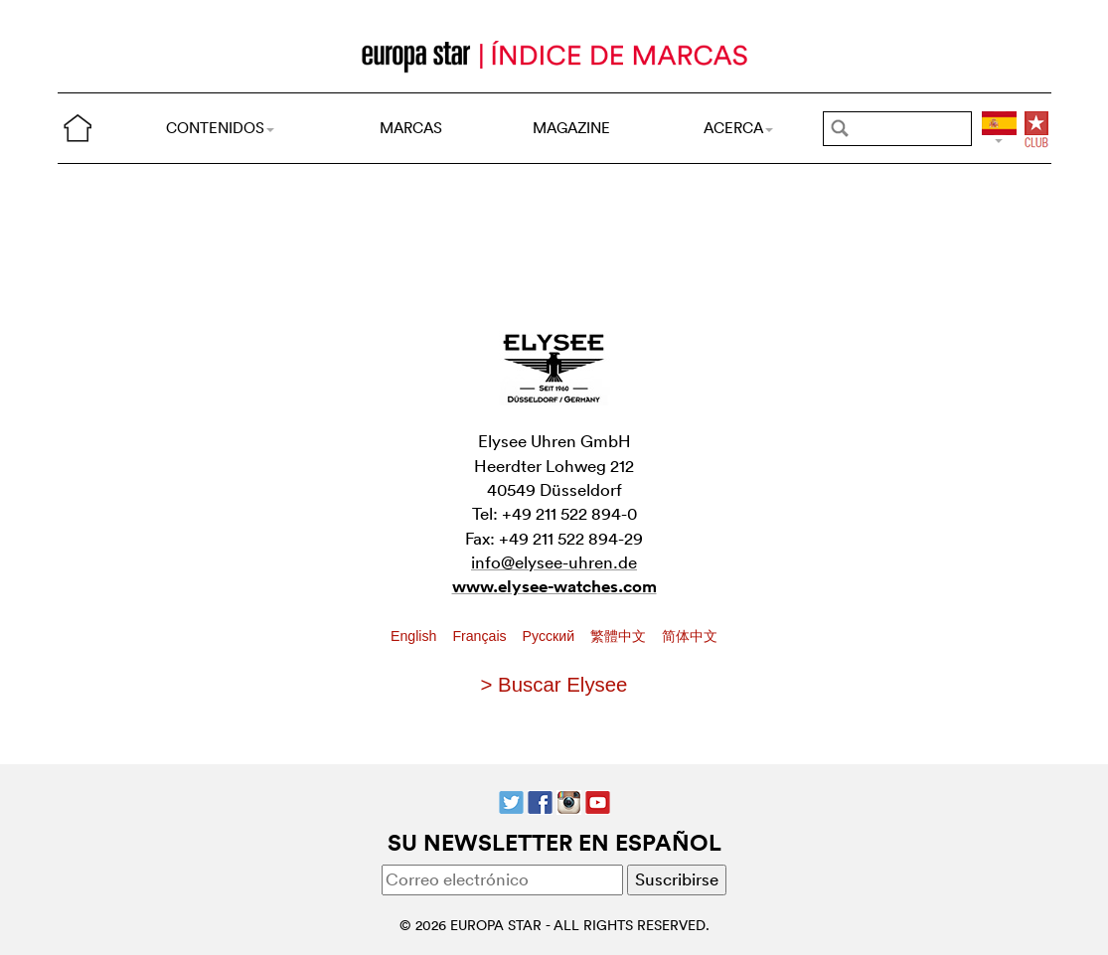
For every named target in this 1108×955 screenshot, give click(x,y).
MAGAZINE (571, 127)
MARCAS (411, 127)
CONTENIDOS (220, 127)
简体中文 (689, 636)
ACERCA (738, 127)
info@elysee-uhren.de (554, 562)
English (415, 636)
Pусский (550, 636)
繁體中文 (620, 636)
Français (481, 636)
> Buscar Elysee (554, 685)
